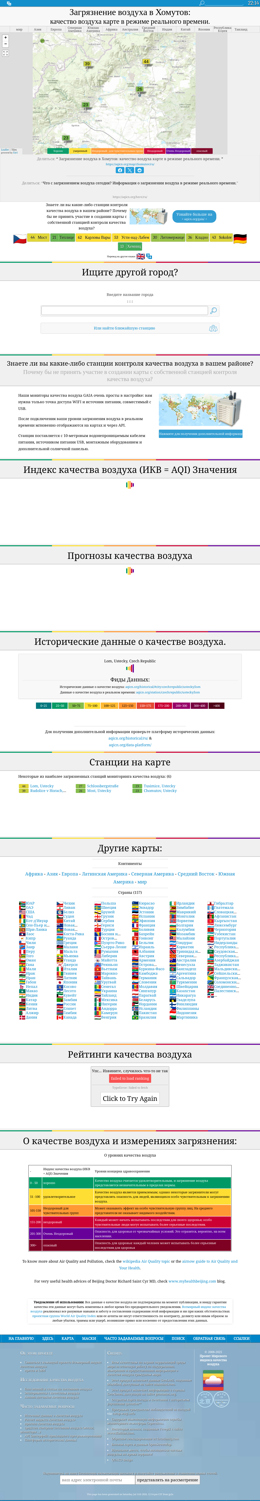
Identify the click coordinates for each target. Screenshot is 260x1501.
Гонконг (142, 926)
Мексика (105, 988)
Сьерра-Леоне (110, 935)
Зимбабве (181, 896)
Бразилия (144, 1005)
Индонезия (182, 1001)
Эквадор (143, 896)
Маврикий (182, 900)
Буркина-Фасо (148, 957)
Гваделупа (182, 988)
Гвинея (66, 961)
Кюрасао (143, 891)
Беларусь (144, 988)
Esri (15, 141)
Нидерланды (222, 931)
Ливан (65, 896)
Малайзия (182, 926)
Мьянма (67, 944)
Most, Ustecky (93, 779)
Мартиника (183, 1005)
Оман (27, 948)
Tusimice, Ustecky (153, 774)
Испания (143, 904)
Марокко (105, 961)
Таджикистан (223, 953)
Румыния (106, 939)
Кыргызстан (222, 909)
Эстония (143, 900)
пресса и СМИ (35, 1359)
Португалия (221, 926)
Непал (28, 975)
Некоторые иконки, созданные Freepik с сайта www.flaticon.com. (144, 1419)
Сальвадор (182, 966)
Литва (28, 997)
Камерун (105, 1001)
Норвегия (181, 909)
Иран (27, 966)
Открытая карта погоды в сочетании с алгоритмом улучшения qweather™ (148, 1390)
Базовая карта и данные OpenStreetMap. (142, 1433)
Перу (27, 939)
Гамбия (66, 1001)
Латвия (66, 966)
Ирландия (182, 891)
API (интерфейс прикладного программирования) (63, 1424)
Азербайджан (223, 948)
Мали (27, 957)
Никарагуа (182, 983)
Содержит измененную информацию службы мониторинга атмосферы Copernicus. (144, 1410)
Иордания (144, 992)
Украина (105, 979)
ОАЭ (26, 896)
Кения (28, 992)
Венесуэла (182, 953)
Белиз (65, 900)
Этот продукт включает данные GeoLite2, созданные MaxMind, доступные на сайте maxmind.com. (149, 1371)
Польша (105, 891)
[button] (5, 27)
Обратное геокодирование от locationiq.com (145, 1427)
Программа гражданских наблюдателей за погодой (151, 1398)
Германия (144, 966)
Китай (65, 909)
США (27, 900)
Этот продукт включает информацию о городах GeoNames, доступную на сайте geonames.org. (146, 1380)
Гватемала (220, 896)
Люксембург (222, 913)
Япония (66, 970)
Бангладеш (182, 957)
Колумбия (182, 918)
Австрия (143, 944)
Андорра (105, 997)
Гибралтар (220, 891)
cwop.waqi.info (124, 1402)
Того (26, 944)
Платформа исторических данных (51, 1428)
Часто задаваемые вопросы (47, 1395)
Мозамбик (182, 922)
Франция (143, 913)
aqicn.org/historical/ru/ (128, 726)
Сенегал (105, 975)
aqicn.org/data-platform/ (130, 733)
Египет (66, 997)
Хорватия (181, 935)
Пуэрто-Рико (109, 931)
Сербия (104, 909)
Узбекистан (221, 922)
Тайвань (105, 966)
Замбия (66, 988)
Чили (27, 931)
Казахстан (182, 979)
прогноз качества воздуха (44, 1412)
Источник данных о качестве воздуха (53, 1404)
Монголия (182, 904)
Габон (27, 970)
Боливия (143, 918)
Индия (28, 983)
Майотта (105, 948)
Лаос (26, 922)
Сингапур (144, 979)
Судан (65, 904)
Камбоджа (145, 961)
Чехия (65, 891)
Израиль (143, 935)
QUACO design (122, 1448)
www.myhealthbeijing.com (192, 1269)
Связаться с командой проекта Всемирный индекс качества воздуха (60, 1353)
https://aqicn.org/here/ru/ (130, 185)
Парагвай (144, 983)
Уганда (66, 948)
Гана (26, 953)
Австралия (182, 948)
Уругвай (105, 970)
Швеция (105, 896)
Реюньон (106, 953)
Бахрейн (143, 922)
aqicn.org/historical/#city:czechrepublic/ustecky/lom (162, 675)
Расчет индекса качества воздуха (50, 1408)
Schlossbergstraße (97, 774)
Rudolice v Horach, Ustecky (54, 777)
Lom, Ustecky (36, 774)
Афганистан (221, 904)
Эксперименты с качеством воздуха (52, 1381)
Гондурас (181, 931)
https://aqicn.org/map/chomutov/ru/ (130, 153)
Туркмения (183, 970)
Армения (143, 948)
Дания (28, 1005)
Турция (104, 918)
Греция (66, 931)
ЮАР (27, 891)
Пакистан (144, 1001)
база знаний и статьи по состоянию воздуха (58, 1377)
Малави (67, 935)
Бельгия (143, 931)
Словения (144, 970)
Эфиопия (143, 909)
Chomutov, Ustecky (154, 779)
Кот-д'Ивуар (33, 909)
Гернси (104, 913)
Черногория (221, 918)
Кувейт (66, 983)
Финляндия (183, 992)
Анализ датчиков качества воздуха (51, 1386)
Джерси (67, 953)
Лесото (66, 979)
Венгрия (105, 1005)
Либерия (105, 944)
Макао (28, 979)
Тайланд (105, 983)
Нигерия (105, 992)
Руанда (66, 926)
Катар (28, 988)
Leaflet (5, 138)
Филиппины (184, 997)
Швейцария (183, 975)
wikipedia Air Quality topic (146, 1249)
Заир (27, 935)
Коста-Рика (70, 922)
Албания (143, 939)
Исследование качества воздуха (51, 1368)
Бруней (104, 900)
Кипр (27, 926)
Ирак (27, 961)
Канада (66, 1005)
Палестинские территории (223, 981)
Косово (66, 975)
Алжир (29, 1001)
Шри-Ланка (33, 918)
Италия (66, 957)
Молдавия (144, 975)
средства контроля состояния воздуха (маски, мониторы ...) (57, 1418)
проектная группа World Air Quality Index (64, 1304)
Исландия (144, 997)
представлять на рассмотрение (167, 1468)
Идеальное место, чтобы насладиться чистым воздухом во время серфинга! (144, 1441)
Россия (66, 992)
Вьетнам (105, 957)
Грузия (104, 904)
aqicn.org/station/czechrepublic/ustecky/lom (168, 681)
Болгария (181, 913)
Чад (26, 904)
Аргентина (182, 961)
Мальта (66, 939)
